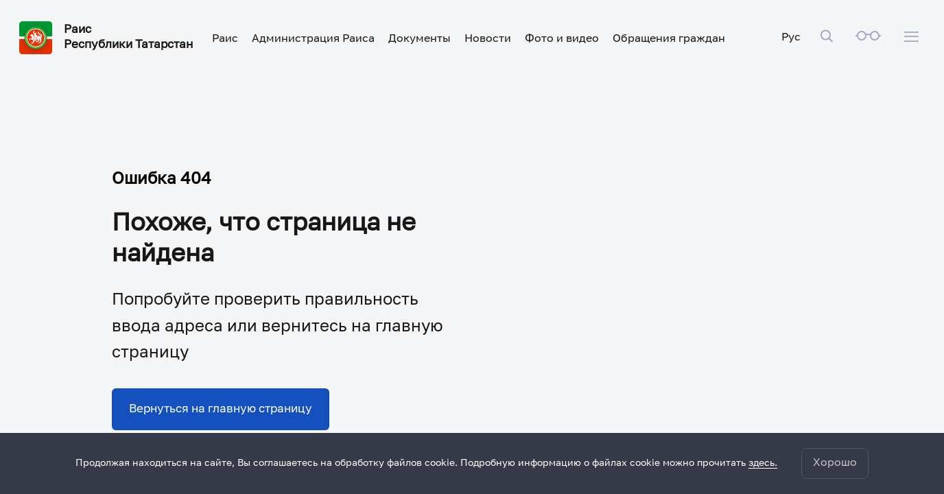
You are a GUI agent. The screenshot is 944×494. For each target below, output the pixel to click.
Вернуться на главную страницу (220, 409)
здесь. (762, 463)
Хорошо (835, 463)
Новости (487, 39)
